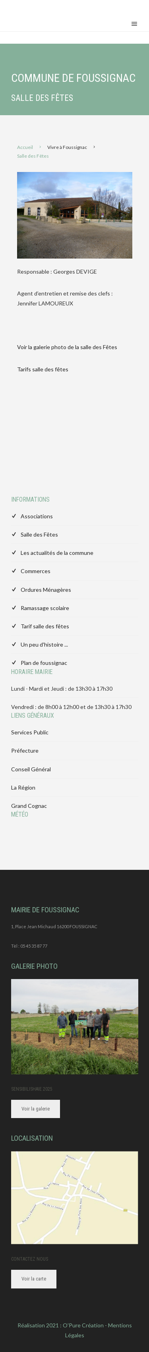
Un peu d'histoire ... (44, 644)
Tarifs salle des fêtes (42, 369)
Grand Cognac (29, 805)
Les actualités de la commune (57, 552)
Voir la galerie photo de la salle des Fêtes (67, 347)
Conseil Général (31, 769)
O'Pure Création (83, 1325)
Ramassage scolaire (45, 608)
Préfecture (25, 750)
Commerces (35, 571)
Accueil (25, 147)
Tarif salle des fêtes (45, 626)
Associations (37, 516)
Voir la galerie (35, 1109)
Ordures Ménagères (46, 589)
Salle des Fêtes (39, 534)
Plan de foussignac (44, 662)
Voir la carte (33, 1279)
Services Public (29, 732)
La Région (23, 787)
